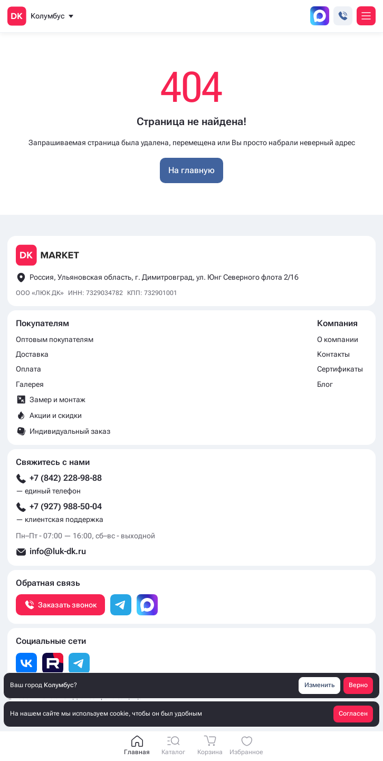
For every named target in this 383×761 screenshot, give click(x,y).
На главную (191, 170)
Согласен (353, 713)
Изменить (319, 685)
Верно (358, 685)
